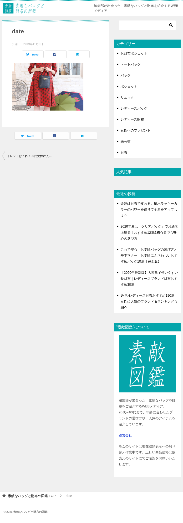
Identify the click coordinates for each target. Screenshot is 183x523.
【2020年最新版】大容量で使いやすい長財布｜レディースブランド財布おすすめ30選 (149, 278)
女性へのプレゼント (136, 130)
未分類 (126, 141)
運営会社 (125, 435)
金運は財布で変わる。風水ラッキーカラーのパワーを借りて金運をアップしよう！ (149, 209)
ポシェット (129, 86)
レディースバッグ (134, 108)
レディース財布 (132, 119)
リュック (127, 97)
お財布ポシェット (134, 53)
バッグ (126, 75)
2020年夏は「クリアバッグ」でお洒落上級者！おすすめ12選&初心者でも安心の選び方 (149, 232)
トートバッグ (131, 64)
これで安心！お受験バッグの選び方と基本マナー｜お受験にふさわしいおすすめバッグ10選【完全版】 (149, 255)
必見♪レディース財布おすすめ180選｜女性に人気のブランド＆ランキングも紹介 (149, 301)
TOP (32, 496)
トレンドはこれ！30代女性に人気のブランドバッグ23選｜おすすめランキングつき (31, 156)
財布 (124, 152)
